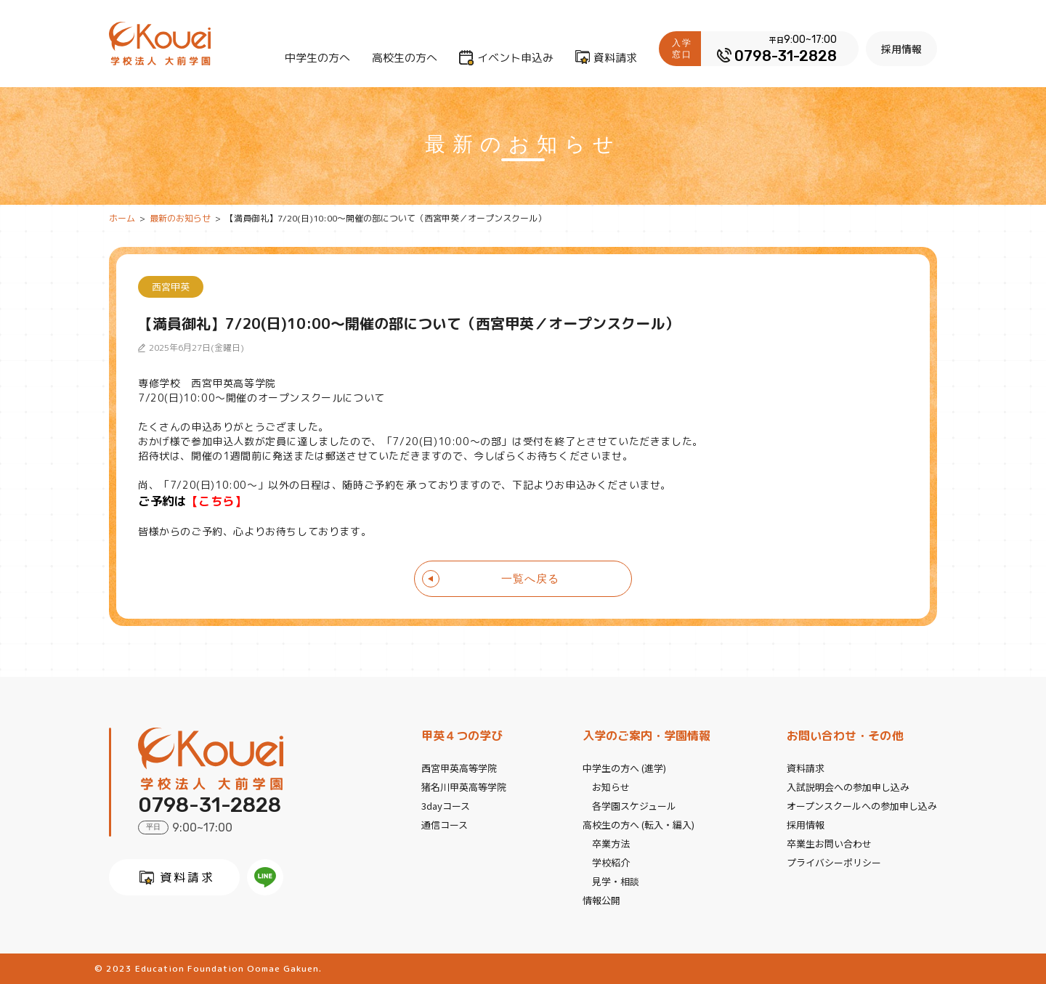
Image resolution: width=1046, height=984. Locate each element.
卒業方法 (611, 843)
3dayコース (445, 806)
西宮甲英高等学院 (459, 768)
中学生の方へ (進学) (624, 768)
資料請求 (615, 57)
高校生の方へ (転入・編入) (638, 824)
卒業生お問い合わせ (829, 843)
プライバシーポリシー (834, 862)
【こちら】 (216, 500)
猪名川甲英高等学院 (463, 787)
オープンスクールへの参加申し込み (862, 806)
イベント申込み (515, 57)
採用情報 (901, 48)
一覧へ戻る (530, 578)
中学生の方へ (317, 57)
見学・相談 (615, 881)
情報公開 (601, 900)
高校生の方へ (404, 57)
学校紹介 (611, 862)
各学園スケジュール (634, 806)
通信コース (444, 824)
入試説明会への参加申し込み (848, 787)
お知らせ (611, 787)
